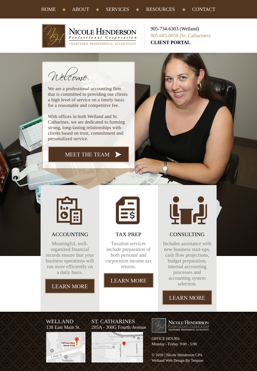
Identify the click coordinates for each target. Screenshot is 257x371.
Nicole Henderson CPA (184, 355)
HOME (48, 9)
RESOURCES (160, 9)
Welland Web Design (168, 360)
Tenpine (197, 360)
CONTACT (203, 9)
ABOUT (80, 9)
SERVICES (117, 9)
